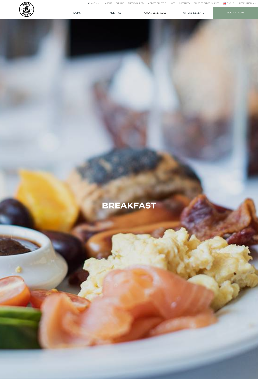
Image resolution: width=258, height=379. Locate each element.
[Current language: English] (229, 3)
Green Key (184, 3)
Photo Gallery (136, 3)
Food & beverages (154, 12)
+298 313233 (94, 3)
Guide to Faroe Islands (206, 3)
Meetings (115, 12)
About (108, 3)
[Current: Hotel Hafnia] (247, 3)
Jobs (172, 3)
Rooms (76, 12)
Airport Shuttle (157, 3)
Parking (120, 3)
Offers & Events (193, 12)
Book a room (235, 12)
